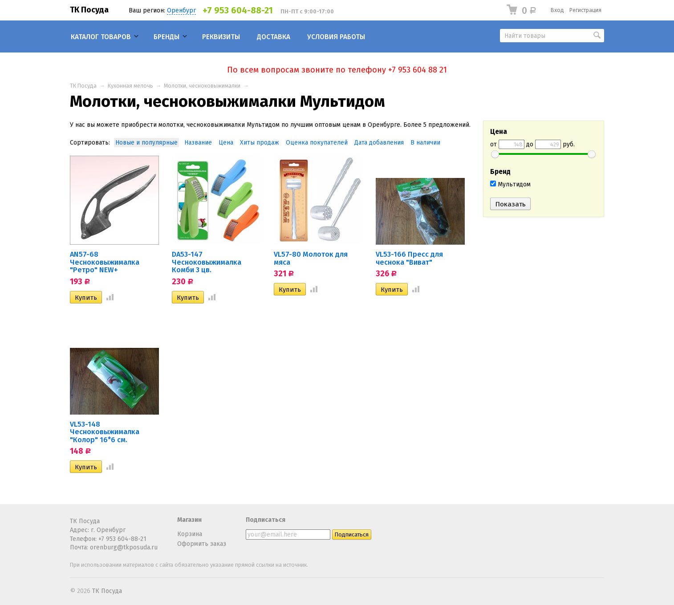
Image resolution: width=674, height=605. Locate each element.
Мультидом (510, 184)
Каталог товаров (101, 37)
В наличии (425, 142)
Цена (226, 142)
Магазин (189, 520)
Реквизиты (221, 37)
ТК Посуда (89, 10)
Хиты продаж (259, 142)
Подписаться (265, 520)
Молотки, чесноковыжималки (202, 85)
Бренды (166, 37)
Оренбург (181, 10)
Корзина (189, 534)
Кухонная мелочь (130, 85)
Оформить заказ (201, 544)
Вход (557, 10)
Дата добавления (379, 142)
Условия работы (336, 37)
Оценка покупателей (317, 142)
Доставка (273, 37)
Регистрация (585, 10)
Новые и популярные (146, 142)
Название (198, 142)
